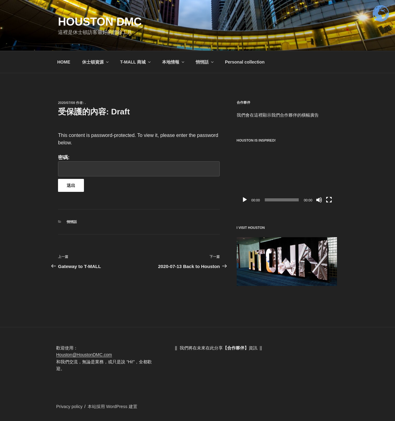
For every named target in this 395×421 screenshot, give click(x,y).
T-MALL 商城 (136, 62)
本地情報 (173, 62)
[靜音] (319, 200)
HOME (63, 62)
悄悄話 (205, 62)
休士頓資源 (96, 62)
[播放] (245, 200)
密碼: (139, 165)
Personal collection (244, 62)
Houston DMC (100, 21)
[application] (287, 178)
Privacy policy (69, 406)
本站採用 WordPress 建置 (112, 406)
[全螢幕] (329, 200)
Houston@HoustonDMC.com (84, 354)
